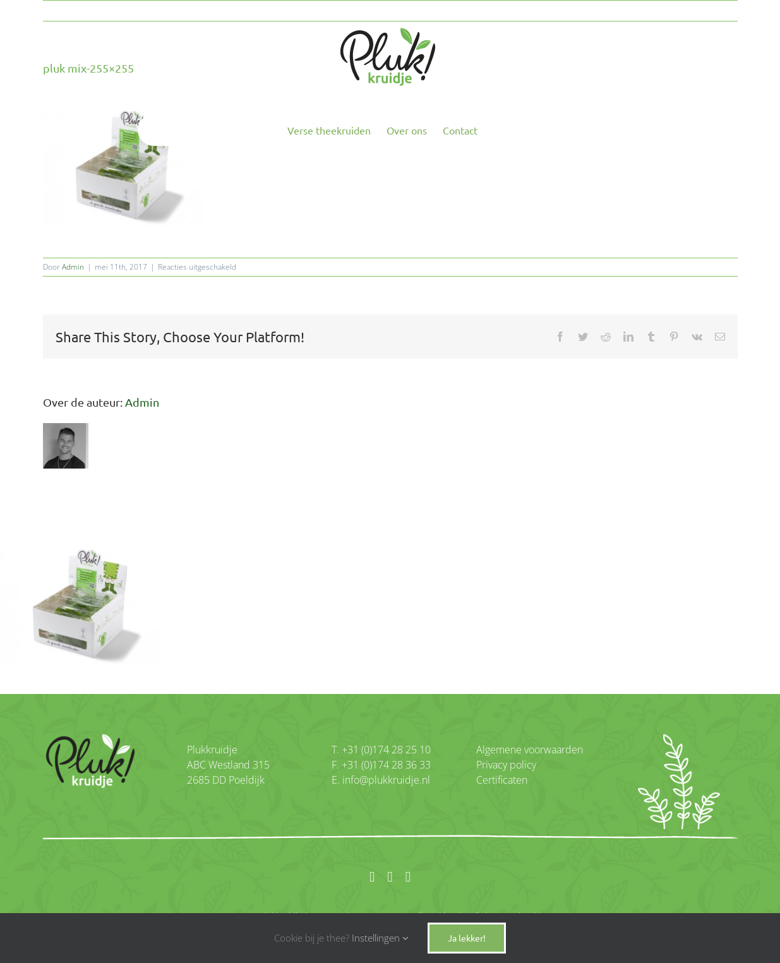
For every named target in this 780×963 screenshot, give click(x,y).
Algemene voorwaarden (529, 750)
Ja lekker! (467, 937)
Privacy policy (506, 765)
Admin (73, 266)
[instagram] (389, 877)
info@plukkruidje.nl (385, 780)
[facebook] (372, 877)
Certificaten (501, 780)
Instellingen (380, 937)
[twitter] (408, 877)
